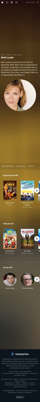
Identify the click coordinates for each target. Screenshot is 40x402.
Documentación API (8, 373)
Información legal (6, 379)
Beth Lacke (18, 55)
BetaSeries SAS (9, 383)
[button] (10, 282)
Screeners (25, 383)
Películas (21, 166)
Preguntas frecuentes (21, 373)
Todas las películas (25, 371)
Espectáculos (8, 166)
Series (9, 55)
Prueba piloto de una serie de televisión (17, 385)
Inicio (3, 55)
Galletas (15, 379)
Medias (18, 383)
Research (32, 383)
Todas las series (13, 371)
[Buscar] (38, 2)
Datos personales (20, 381)
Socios (31, 166)
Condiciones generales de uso (28, 379)
